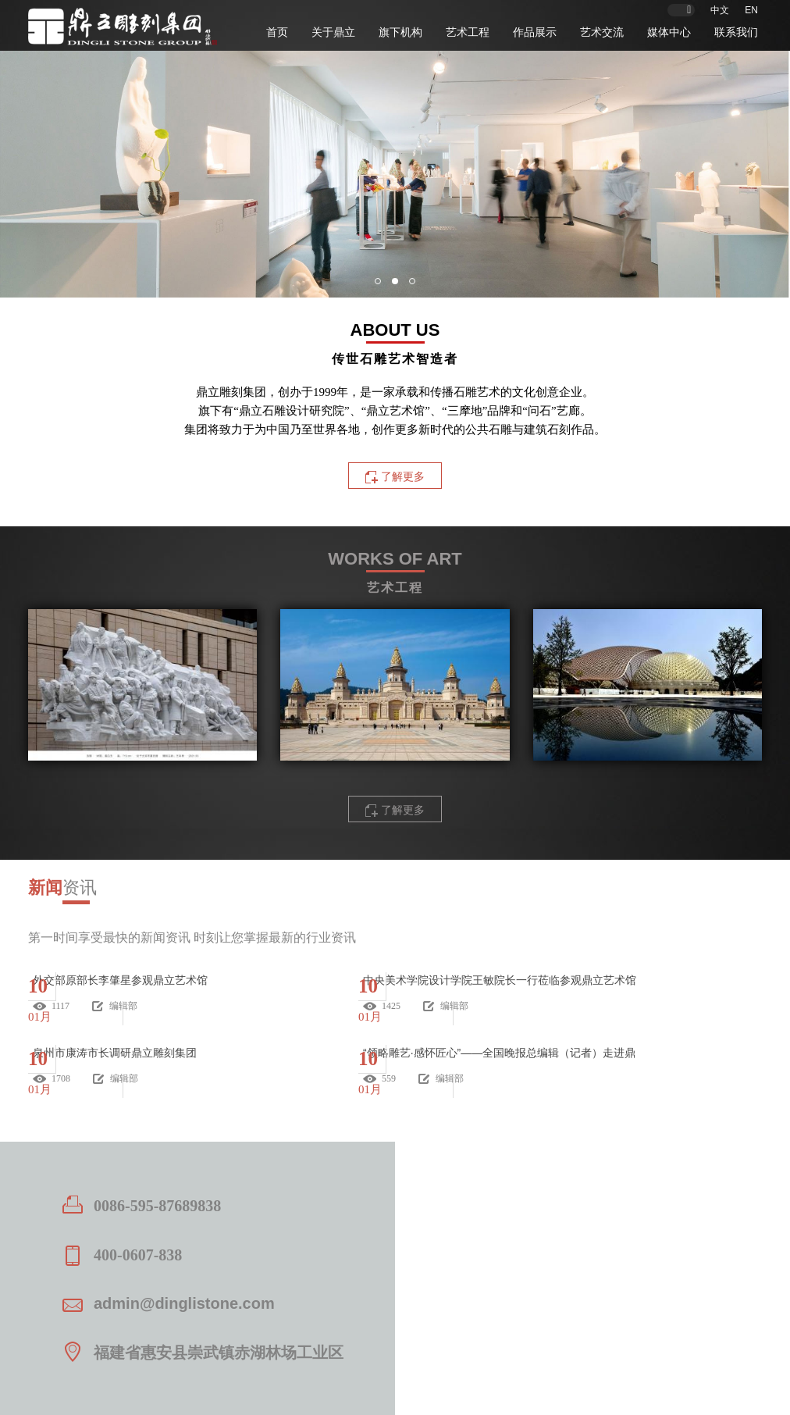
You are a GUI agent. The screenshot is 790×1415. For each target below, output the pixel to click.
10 (38, 985)
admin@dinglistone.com (184, 1303)
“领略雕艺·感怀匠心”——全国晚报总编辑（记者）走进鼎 (499, 1052)
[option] (395, 174)
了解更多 (403, 810)
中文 (719, 10)
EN (751, 10)
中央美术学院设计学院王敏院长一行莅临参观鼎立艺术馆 (499, 980)
